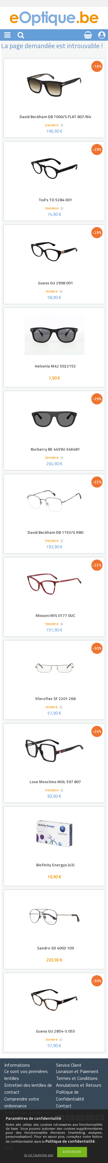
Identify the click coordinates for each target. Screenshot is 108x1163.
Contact (64, 1105)
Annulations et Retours (78, 1085)
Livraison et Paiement (77, 1071)
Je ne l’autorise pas (38, 1155)
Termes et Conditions (77, 1078)
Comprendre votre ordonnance (21, 1102)
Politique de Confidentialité (70, 1095)
